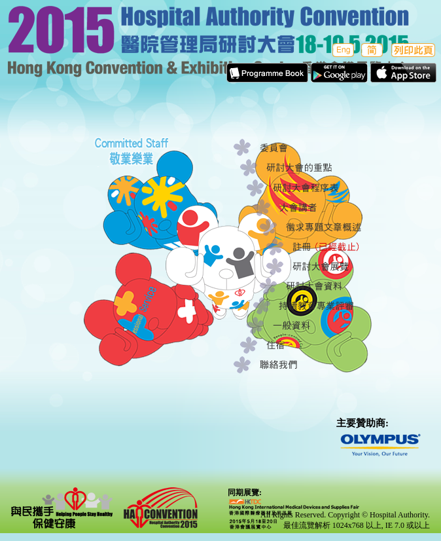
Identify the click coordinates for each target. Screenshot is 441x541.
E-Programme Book (267, 73)
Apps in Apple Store (403, 73)
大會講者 (327, 207)
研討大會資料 (334, 286)
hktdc (294, 514)
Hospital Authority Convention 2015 (160, 508)
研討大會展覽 (340, 266)
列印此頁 (413, 50)
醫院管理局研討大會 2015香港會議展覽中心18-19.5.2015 (220, 45)
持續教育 (327, 306)
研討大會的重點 (314, 168)
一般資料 (321, 325)
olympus (385, 446)
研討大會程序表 (321, 188)
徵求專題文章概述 (334, 227)
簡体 (372, 50)
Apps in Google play (339, 73)
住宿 (314, 345)
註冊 (340, 247)
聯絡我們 (308, 365)
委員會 (308, 149)
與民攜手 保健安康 (62, 508)
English (341, 50)
